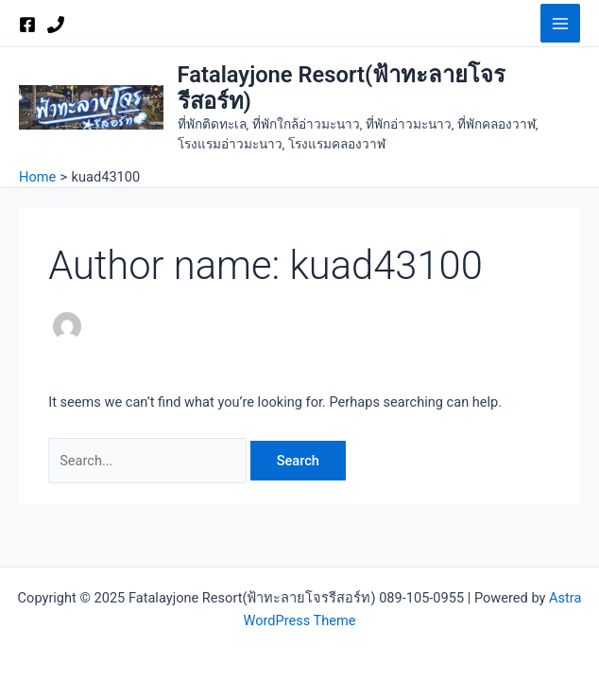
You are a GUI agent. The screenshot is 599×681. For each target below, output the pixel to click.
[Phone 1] (55, 24)
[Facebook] (27, 24)
